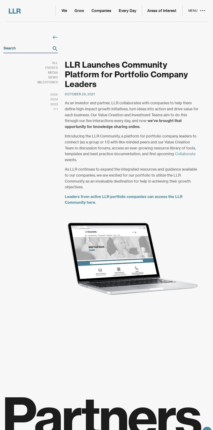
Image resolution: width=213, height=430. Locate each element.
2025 (54, 94)
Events (51, 67)
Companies (101, 11)
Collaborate (185, 154)
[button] (54, 48)
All (55, 62)
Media (53, 72)
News (53, 77)
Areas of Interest (161, 11)
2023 (54, 104)
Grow (79, 11)
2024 (54, 99)
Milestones (47, 82)
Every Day (127, 11)
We (64, 11)
